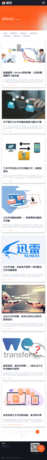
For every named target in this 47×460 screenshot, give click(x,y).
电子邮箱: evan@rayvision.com (6, 446)
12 (29, 432)
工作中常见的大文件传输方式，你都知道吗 (22, 170)
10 (21, 432)
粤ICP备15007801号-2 (18, 457)
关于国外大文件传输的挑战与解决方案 (22, 122)
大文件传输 (10, 85)
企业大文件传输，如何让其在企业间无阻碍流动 (22, 318)
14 (37, 432)
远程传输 (9, 424)
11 (25, 432)
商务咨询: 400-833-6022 (5, 445)
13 (33, 432)
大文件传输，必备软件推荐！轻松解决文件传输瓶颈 (22, 268)
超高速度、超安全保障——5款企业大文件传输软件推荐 (23, 367)
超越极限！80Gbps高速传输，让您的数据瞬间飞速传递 (22, 74)
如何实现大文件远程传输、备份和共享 (22, 415)
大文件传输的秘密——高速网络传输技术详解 (22, 219)
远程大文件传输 (14, 424)
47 (21, 436)
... (13, 432)
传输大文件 (14, 85)
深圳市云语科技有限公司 (10, 457)
